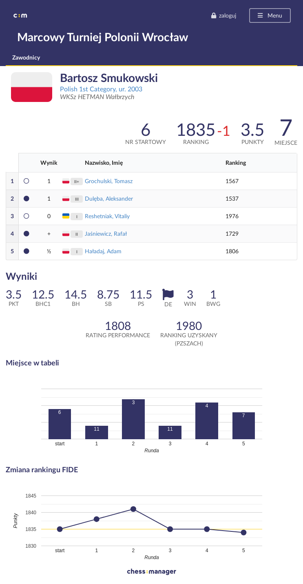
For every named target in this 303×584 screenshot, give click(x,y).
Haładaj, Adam (103, 251)
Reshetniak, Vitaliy (107, 215)
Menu (269, 15)
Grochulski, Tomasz (109, 180)
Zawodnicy (26, 57)
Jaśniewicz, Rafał (106, 233)
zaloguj (223, 15)
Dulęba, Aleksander (109, 198)
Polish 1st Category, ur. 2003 (101, 89)
